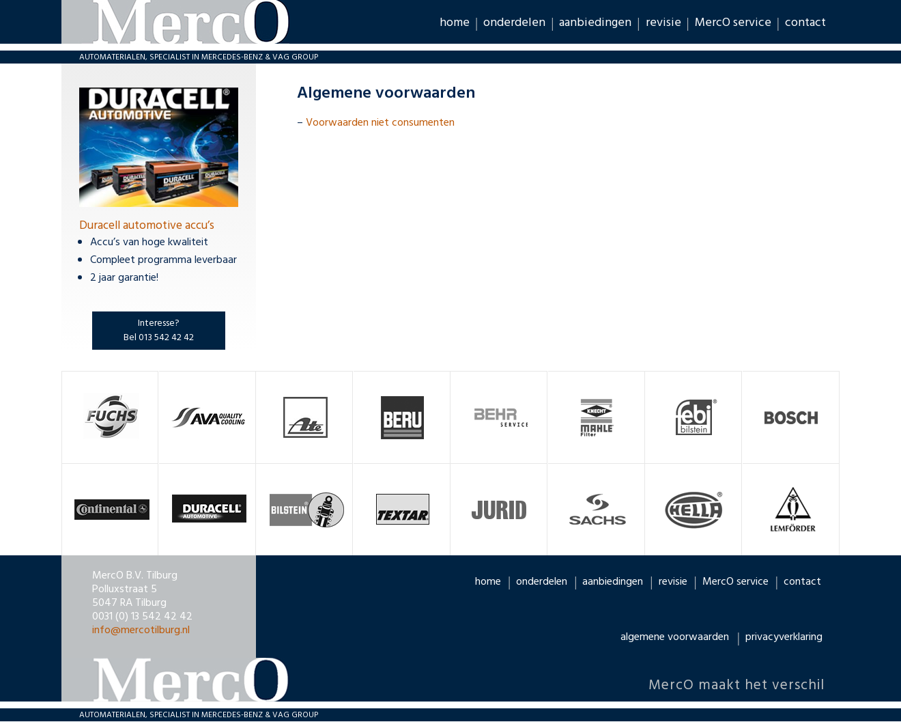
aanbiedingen (595, 22)
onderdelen (514, 22)
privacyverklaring (784, 637)
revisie (663, 22)
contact (805, 22)
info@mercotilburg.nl (141, 630)
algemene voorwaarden (674, 637)
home (455, 22)
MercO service (733, 22)
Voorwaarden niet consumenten (380, 123)
